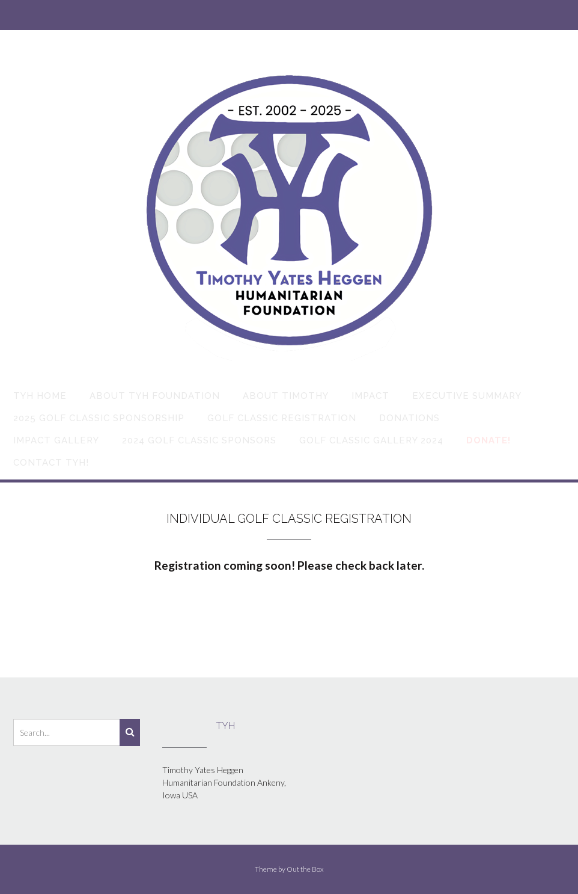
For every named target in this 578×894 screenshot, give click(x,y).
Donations (409, 418)
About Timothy (286, 395)
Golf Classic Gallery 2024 (371, 440)
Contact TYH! (51, 462)
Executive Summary (467, 395)
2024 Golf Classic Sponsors (199, 440)
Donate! (488, 440)
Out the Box (305, 869)
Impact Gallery (56, 440)
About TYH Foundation (155, 395)
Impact (370, 395)
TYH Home (40, 395)
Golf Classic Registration (281, 418)
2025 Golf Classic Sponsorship (98, 418)
